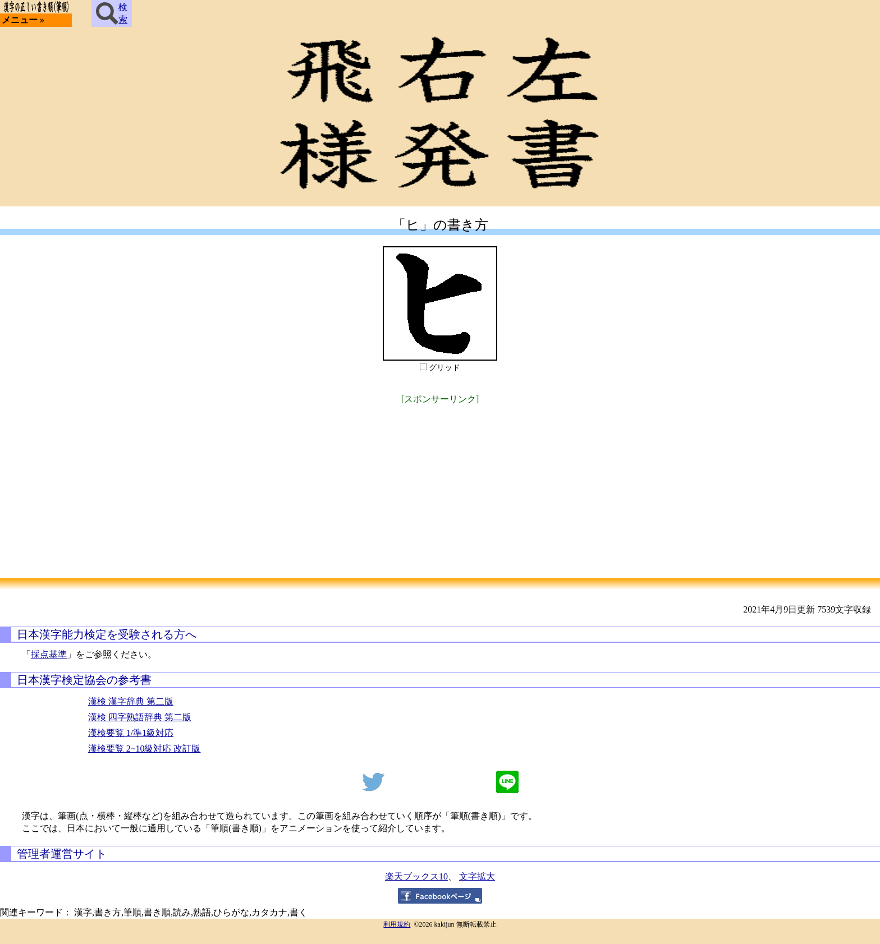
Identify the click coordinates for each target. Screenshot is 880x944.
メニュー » (23, 20)
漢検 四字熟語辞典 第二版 (139, 717)
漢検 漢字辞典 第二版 (130, 701)
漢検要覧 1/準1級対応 (130, 733)
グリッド (444, 367)
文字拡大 (477, 876)
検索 (111, 13)
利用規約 (396, 924)
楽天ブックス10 (416, 876)
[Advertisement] (440, 485)
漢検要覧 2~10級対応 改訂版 (144, 748)
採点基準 (49, 654)
